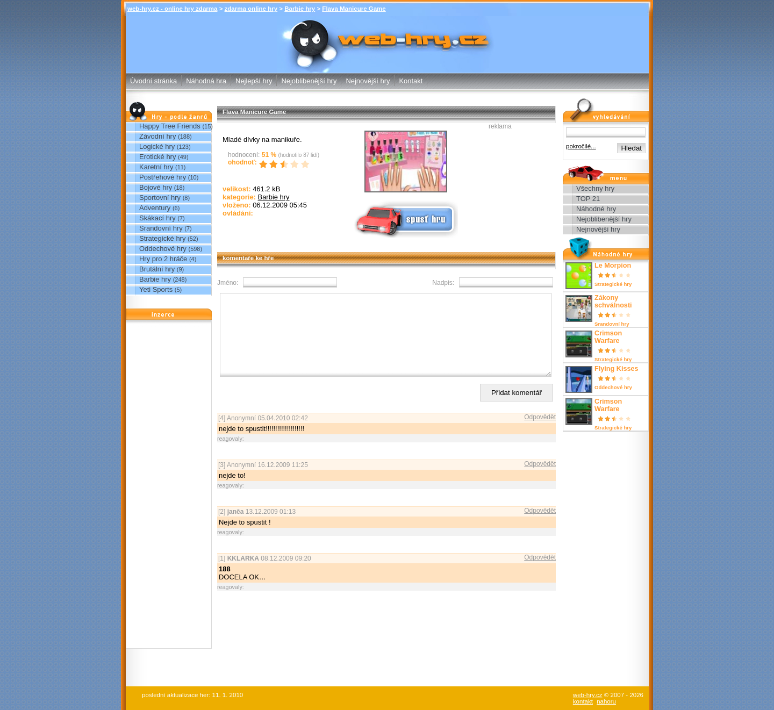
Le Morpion (612, 265)
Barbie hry (299, 8)
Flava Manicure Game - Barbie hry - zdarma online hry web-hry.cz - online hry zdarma (387, 37)
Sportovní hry (160, 197)
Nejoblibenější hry (308, 81)
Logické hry (157, 146)
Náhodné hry (596, 209)
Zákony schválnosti (613, 301)
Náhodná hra (206, 81)
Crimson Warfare (608, 337)
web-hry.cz (588, 695)
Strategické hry (162, 238)
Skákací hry (157, 218)
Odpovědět (540, 433)
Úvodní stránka (153, 81)
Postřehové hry (162, 177)
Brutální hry (157, 269)
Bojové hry (155, 187)
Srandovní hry (161, 228)
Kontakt (410, 81)
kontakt (583, 701)
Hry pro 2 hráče (163, 259)
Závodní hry (157, 136)
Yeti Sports (156, 289)
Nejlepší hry (253, 81)
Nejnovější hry (368, 81)
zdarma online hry (251, 8)
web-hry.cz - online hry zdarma (172, 8)
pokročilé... (581, 146)
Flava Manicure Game (353, 8)
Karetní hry (156, 167)
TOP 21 (588, 199)
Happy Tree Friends (169, 126)
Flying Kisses (616, 368)
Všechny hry (595, 188)
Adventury (154, 208)
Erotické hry (157, 157)
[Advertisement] (169, 487)
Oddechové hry (163, 249)
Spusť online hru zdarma (405, 218)
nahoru (606, 701)
